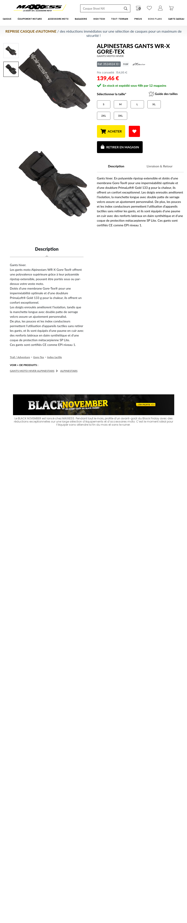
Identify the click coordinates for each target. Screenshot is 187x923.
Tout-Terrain (119, 18)
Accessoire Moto (58, 18)
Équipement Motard (30, 18)
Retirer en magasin (120, 147)
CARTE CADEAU (176, 18)
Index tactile (54, 357)
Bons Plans (155, 18)
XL (153, 104)
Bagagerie (81, 18)
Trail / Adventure (20, 357)
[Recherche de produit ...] (100, 8)
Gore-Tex (38, 357)
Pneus (138, 18)
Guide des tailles (163, 94)
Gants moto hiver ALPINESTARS (32, 370)
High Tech (99, 18)
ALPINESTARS (68, 370)
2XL (103, 115)
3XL (120, 115)
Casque (7, 18)
